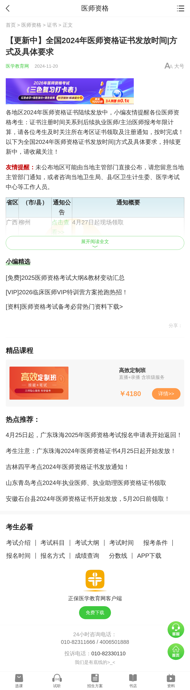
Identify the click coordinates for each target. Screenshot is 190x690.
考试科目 (52, 542)
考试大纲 (87, 542)
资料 (171, 686)
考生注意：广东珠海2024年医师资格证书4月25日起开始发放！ (91, 450)
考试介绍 (18, 542)
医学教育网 (17, 66)
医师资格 (31, 25)
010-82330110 (108, 653)
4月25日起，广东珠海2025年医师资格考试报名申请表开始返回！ (94, 435)
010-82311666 (78, 642)
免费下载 (95, 612)
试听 (57, 686)
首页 (11, 25)
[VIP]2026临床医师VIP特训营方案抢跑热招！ (67, 292)
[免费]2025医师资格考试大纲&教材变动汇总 (65, 277)
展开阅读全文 (95, 243)
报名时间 (18, 555)
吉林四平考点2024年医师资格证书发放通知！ (68, 466)
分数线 (118, 555)
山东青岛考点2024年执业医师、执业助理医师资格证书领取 (86, 482)
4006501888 (114, 642)
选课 (19, 686)
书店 (133, 686)
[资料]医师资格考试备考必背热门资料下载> (64, 306)
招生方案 (95, 686)
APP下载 (149, 555)
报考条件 (155, 542)
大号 (179, 66)
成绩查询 (87, 555)
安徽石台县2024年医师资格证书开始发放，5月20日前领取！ (88, 498)
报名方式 (52, 555)
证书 (52, 25)
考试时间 (121, 542)
